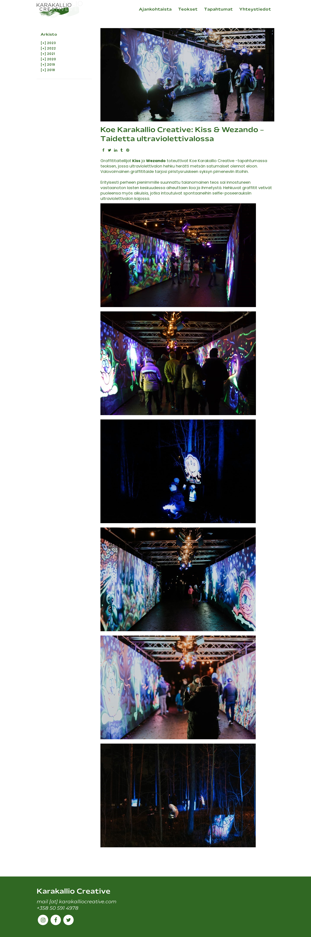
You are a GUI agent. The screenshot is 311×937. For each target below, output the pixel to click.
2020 (51, 60)
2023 (51, 43)
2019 (51, 66)
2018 (51, 71)
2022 (51, 49)
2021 (51, 54)
